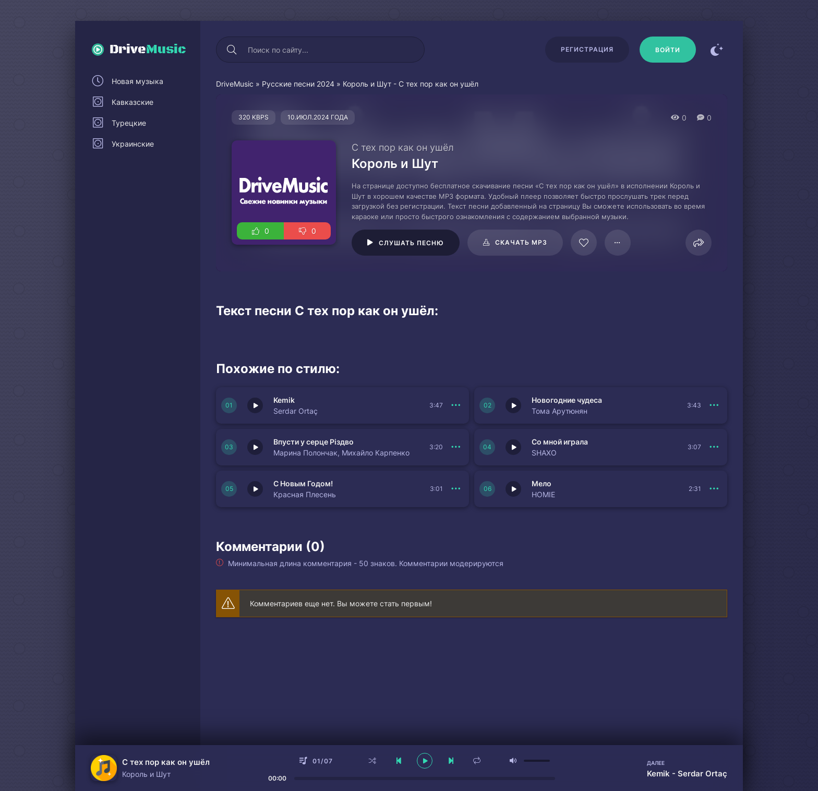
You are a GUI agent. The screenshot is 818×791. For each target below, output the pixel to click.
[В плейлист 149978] (714, 489)
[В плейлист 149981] (456, 447)
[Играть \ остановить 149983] (255, 405)
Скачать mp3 (521, 242)
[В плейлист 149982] (714, 405)
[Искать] (231, 50)
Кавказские (132, 102)
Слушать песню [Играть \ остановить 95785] (411, 243)
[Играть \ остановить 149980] (513, 447)
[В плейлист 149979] (456, 489)
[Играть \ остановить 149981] (255, 447)
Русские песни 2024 (298, 83)
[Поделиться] (698, 243)
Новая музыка (137, 81)
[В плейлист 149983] (456, 405)
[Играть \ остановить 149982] (513, 405)
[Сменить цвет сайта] (716, 49)
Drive (148, 49)
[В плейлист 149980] (714, 447)
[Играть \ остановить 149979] (255, 489)
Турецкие (129, 122)
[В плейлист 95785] (618, 243)
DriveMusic (235, 83)
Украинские (133, 143)
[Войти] (668, 50)
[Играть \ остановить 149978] (513, 489)
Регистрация (587, 49)
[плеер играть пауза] (424, 761)
